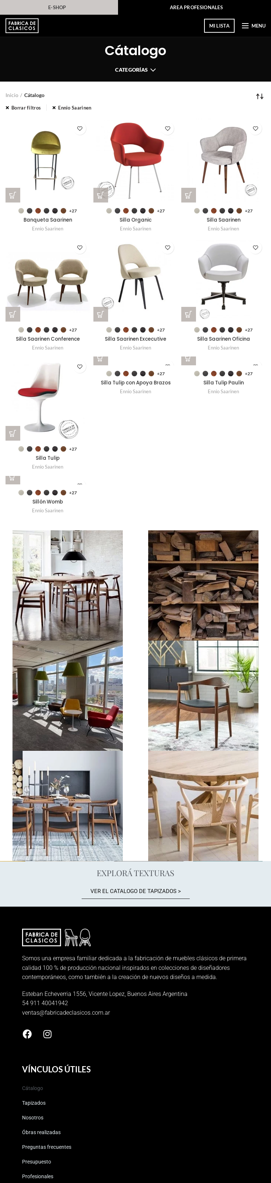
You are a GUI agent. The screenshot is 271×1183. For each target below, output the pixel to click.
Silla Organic (136, 220)
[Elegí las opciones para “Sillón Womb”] (13, 478)
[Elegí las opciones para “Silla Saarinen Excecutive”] (100, 314)
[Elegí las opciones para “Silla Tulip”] (13, 434)
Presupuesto (36, 1163)
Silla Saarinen (223, 220)
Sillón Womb (47, 503)
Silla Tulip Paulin (223, 384)
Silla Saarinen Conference (47, 340)
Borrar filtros (26, 108)
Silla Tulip (47, 459)
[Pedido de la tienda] (259, 96)
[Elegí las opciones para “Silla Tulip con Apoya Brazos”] (100, 358)
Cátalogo (32, 1090)
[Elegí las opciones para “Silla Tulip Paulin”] (188, 358)
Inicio (12, 95)
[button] (136, 893)
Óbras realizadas (41, 1134)
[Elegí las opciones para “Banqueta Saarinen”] (13, 195)
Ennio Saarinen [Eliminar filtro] (74, 108)
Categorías (131, 70)
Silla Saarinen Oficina (223, 340)
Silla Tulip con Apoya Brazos (136, 384)
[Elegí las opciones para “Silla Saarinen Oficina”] (188, 314)
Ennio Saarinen (48, 229)
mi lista (219, 26)
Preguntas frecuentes (46, 1148)
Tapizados (34, 1104)
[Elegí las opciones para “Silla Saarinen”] (188, 195)
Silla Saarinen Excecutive (135, 340)
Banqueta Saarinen (48, 220)
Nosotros (32, 1119)
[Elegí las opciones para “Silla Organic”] (100, 195)
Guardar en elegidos (79, 128)
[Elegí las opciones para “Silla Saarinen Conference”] (13, 314)
